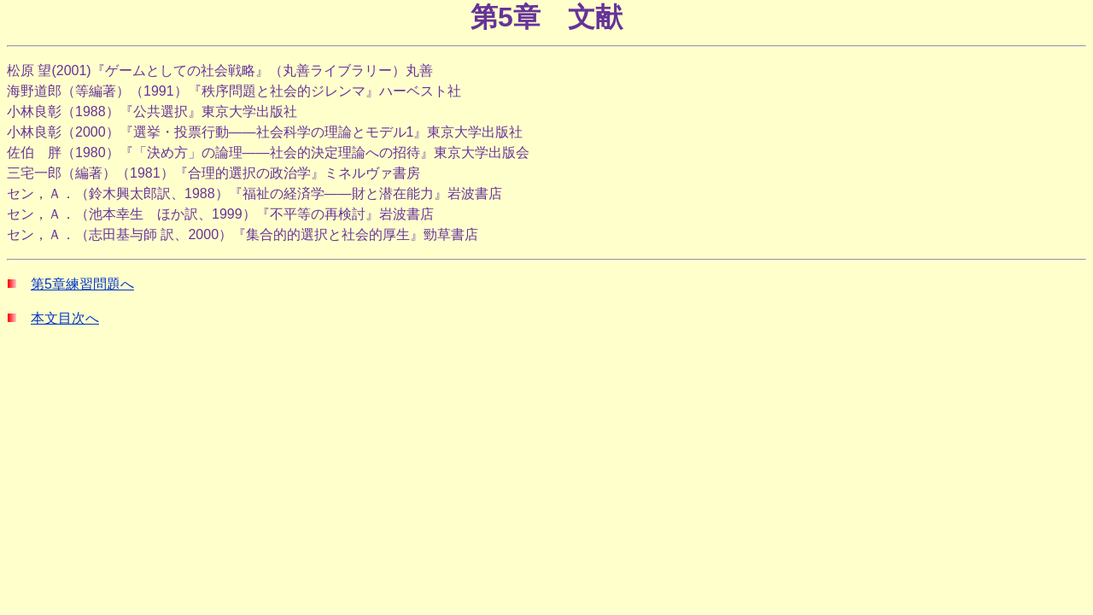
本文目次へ (65, 318)
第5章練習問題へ (82, 284)
